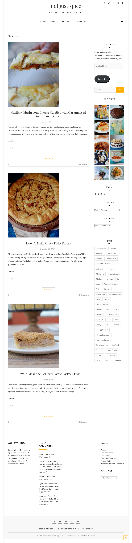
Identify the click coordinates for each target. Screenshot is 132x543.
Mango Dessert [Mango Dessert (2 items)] (102, 304)
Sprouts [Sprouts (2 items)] (99, 355)
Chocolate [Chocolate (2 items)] (100, 274)
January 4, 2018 (47, 122)
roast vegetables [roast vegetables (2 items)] (102, 340)
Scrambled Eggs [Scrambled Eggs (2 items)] (102, 345)
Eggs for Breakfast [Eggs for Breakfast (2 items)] (111, 284)
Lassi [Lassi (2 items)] (98, 299)
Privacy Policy (106, 461)
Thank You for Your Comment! (112, 464)
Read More (48, 158)
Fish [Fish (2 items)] (97, 289)
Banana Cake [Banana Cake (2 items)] (111, 259)
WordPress (91, 536)
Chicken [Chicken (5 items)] (111, 269)
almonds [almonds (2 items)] (113, 248)
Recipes (66, 21)
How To (81, 21)
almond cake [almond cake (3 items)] (101, 248)
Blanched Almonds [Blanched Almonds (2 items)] (103, 264)
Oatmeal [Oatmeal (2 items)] (99, 320)
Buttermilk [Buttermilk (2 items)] (100, 269)
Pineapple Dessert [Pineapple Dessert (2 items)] (103, 335)
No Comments (84, 164)
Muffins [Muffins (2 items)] (117, 309)
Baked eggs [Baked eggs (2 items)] (112, 253)
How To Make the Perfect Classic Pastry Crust (48, 374)
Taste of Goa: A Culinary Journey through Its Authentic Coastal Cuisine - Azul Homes (50, 464)
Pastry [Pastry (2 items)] (98, 325)
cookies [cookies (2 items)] (110, 279)
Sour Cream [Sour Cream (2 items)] (112, 350)
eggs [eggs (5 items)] (98, 284)
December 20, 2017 (47, 249)
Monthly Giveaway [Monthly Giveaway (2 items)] (103, 309)
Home (43, 21)
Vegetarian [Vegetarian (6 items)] (117, 360)
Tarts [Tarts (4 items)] (98, 360)
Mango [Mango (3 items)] (106, 299)
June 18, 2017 (47, 380)
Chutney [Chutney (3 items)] (99, 279)
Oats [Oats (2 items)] (109, 320)
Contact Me (105, 455)
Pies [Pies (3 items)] (107, 325)
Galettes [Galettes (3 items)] (107, 289)
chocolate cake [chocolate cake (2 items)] (113, 274)
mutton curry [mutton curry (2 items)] (114, 315)
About (54, 21)
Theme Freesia (70, 536)
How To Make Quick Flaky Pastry (48, 243)
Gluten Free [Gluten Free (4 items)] (100, 294)
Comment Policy (107, 453)
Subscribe (102, 79)
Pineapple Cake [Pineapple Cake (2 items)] (102, 330)
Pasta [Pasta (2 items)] (117, 320)
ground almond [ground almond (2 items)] (115, 294)
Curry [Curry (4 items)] (119, 279)
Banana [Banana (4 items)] (99, 259)
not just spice (66, 6)
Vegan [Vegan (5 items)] (106, 360)
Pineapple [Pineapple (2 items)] (116, 325)
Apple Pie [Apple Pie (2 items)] (99, 253)
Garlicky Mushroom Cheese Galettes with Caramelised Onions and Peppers (48, 114)
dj (8, 164)
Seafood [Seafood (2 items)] (115, 345)
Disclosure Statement (109, 458)
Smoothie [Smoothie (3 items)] (99, 350)
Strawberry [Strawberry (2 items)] (110, 355)
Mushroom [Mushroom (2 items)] (100, 315)
